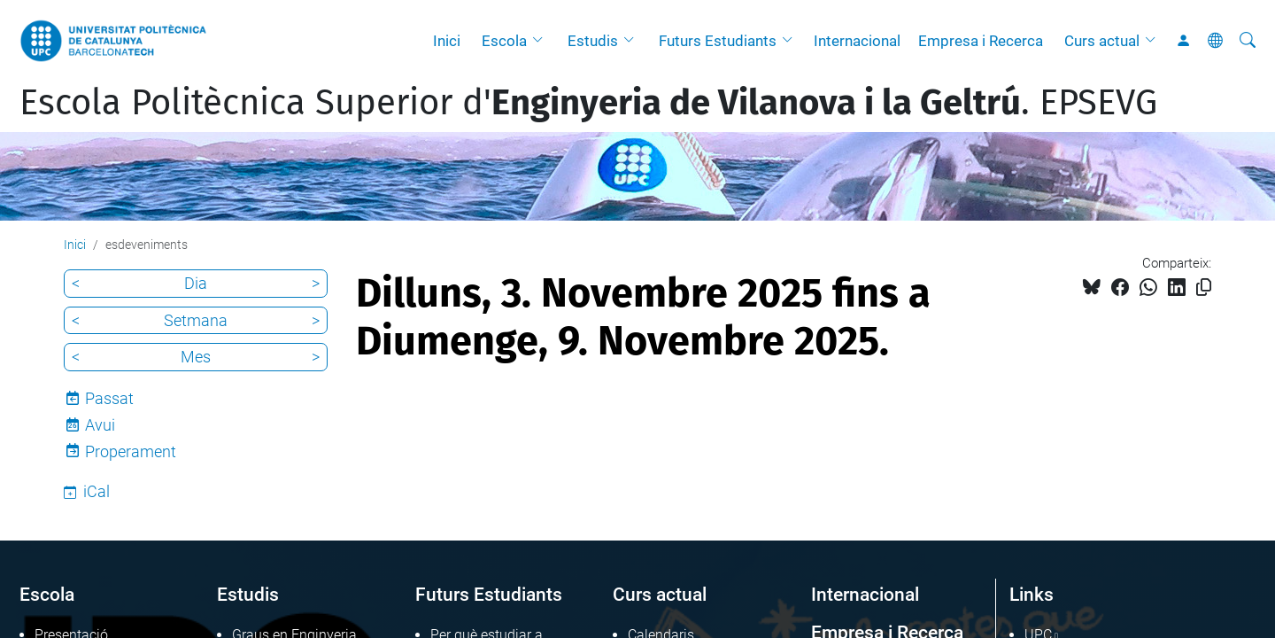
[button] (541, 41)
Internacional (857, 41)
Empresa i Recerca (980, 41)
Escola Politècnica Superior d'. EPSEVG (588, 103)
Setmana (196, 320)
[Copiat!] (1203, 287)
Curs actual (1102, 41)
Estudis (593, 41)
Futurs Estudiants (718, 41)
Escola (504, 41)
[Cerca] (1248, 40)
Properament (130, 451)
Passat (109, 398)
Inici (446, 41)
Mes (196, 356)
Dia (195, 283)
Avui (100, 425)
